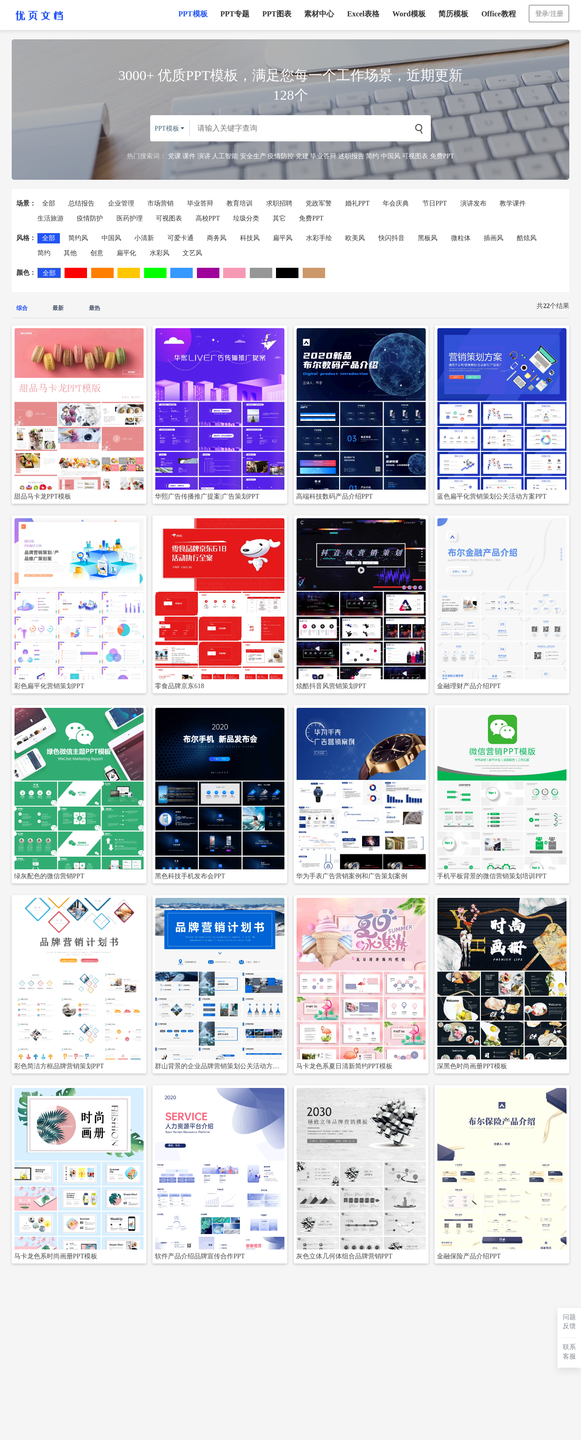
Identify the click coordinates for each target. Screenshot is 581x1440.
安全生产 (253, 156)
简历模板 (453, 14)
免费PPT (442, 156)
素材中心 (319, 14)
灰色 (261, 272)
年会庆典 (396, 203)
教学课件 (513, 203)
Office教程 (498, 14)
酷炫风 (527, 238)
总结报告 (81, 203)
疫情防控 (281, 156)
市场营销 (160, 203)
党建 (302, 156)
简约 (372, 156)
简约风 (78, 238)
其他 (70, 253)
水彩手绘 (319, 238)
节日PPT (434, 203)
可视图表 (415, 156)
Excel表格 (363, 14)
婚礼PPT (357, 203)
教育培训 (239, 203)
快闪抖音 (391, 238)
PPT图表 (276, 14)
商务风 (216, 238)
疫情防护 (90, 218)
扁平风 (282, 238)
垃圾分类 (246, 218)
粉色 (234, 272)
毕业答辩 (323, 156)
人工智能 (225, 156)
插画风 (493, 238)
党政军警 (318, 203)
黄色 (128, 272)
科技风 (250, 238)
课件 (189, 156)
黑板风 (427, 238)
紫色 (208, 272)
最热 (94, 308)
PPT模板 (192, 14)
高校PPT (208, 218)
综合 (22, 308)
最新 (58, 308)
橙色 (102, 272)
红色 (75, 272)
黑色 (287, 272)
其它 (279, 218)
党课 (174, 156)
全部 (48, 203)
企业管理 (121, 203)
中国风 (390, 156)
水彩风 (159, 253)
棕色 (313, 272)
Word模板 (409, 14)
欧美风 (355, 238)
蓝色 (181, 272)
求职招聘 (279, 203)
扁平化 (126, 253)
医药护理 (129, 218)
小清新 (144, 238)
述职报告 (351, 156)
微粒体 (461, 238)
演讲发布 (473, 203)
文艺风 (192, 253)
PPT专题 (234, 14)
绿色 (155, 272)
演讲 (204, 156)
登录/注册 (549, 13)
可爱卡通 (180, 238)
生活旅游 (50, 218)
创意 (96, 253)
